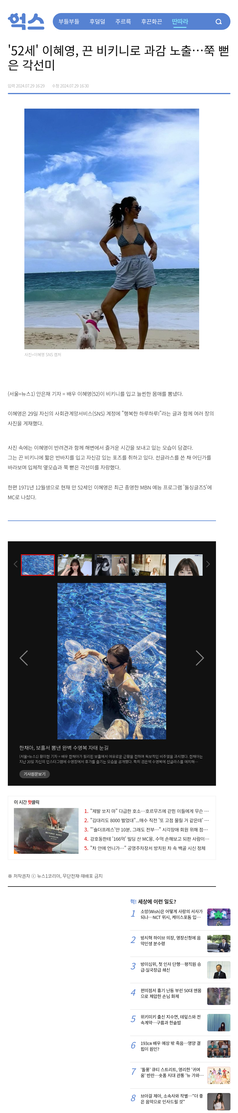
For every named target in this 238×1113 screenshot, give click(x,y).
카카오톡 (213, 83)
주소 (225, 83)
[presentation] (16, 565)
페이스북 (189, 83)
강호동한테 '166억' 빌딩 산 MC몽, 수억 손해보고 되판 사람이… (146, 838)
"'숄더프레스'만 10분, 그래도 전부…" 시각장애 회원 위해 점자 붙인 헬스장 (157, 829)
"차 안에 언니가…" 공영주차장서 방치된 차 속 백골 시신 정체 (145, 848)
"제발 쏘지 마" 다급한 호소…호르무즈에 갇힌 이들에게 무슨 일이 (148, 810)
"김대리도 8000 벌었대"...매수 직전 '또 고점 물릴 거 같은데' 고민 (148, 820)
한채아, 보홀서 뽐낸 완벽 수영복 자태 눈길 (64, 747)
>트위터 (201, 83)
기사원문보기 (35, 774)
